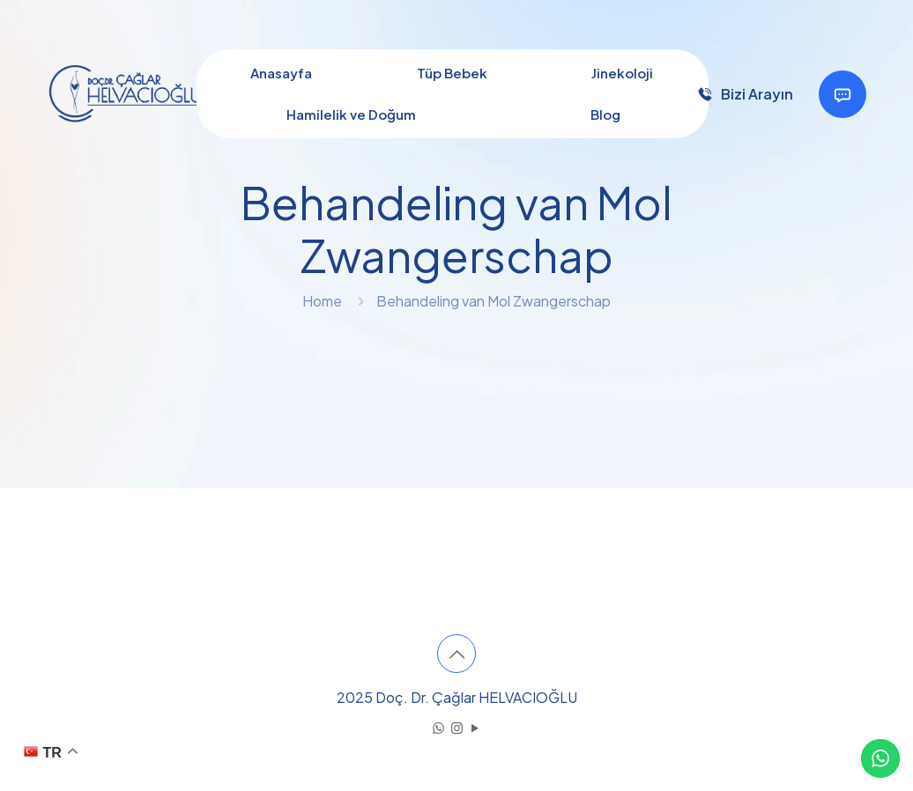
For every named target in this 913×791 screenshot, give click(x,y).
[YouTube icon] (475, 727)
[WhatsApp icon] (438, 727)
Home (322, 301)
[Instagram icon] (457, 727)
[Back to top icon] (456, 653)
